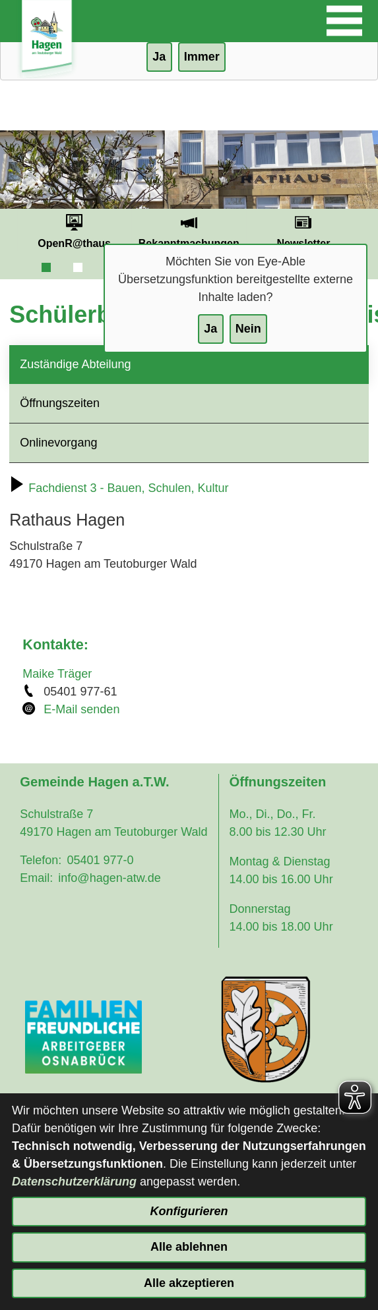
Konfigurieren (189, 1211)
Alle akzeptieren (189, 1283)
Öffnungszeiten (60, 403)
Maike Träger (57, 673)
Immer (202, 56)
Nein (248, 328)
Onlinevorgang (58, 442)
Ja (210, 328)
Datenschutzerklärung (74, 1181)
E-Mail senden (81, 709)
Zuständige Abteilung (75, 364)
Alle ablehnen (189, 1246)
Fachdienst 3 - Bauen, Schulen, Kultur (118, 488)
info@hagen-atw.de (109, 878)
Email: (36, 878)
